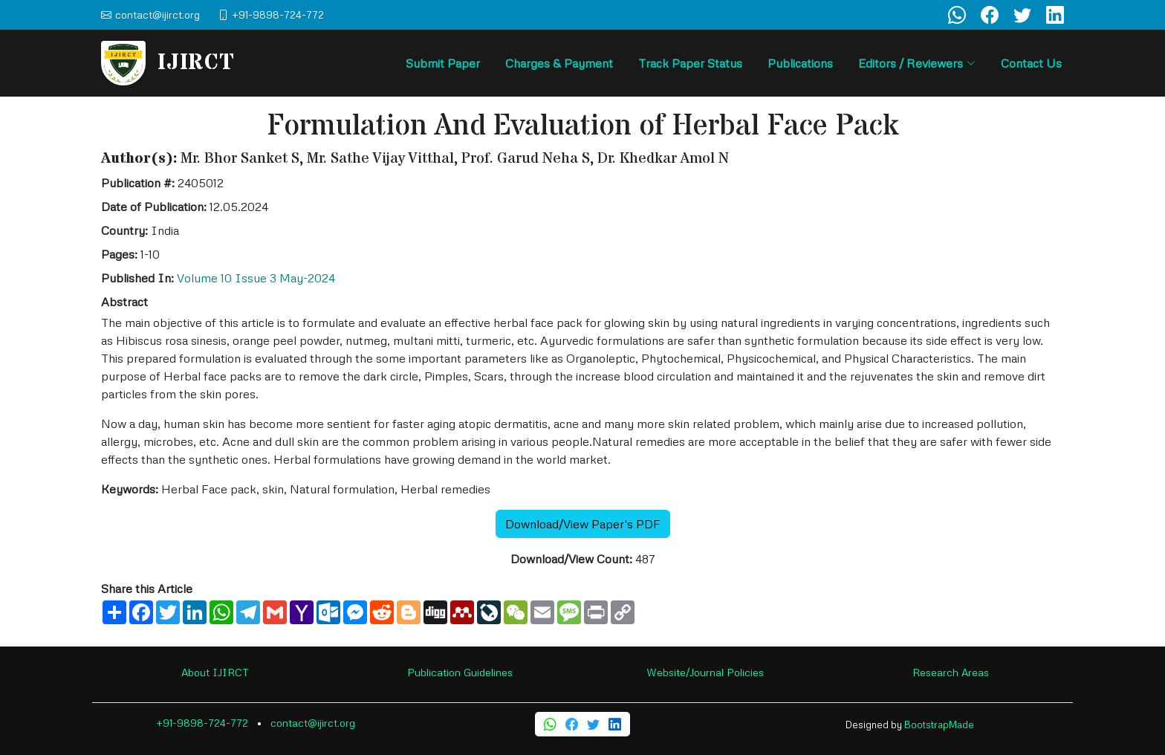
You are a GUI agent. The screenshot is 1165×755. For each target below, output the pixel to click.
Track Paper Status (690, 63)
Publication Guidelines (460, 672)
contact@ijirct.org (312, 722)
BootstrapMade (939, 724)
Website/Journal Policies (705, 672)
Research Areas (950, 672)
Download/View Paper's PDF (583, 523)
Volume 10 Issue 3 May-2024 (256, 277)
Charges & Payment (559, 63)
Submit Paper (443, 63)
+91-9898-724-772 (202, 722)
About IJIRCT (215, 672)
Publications (800, 63)
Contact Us (1031, 63)
